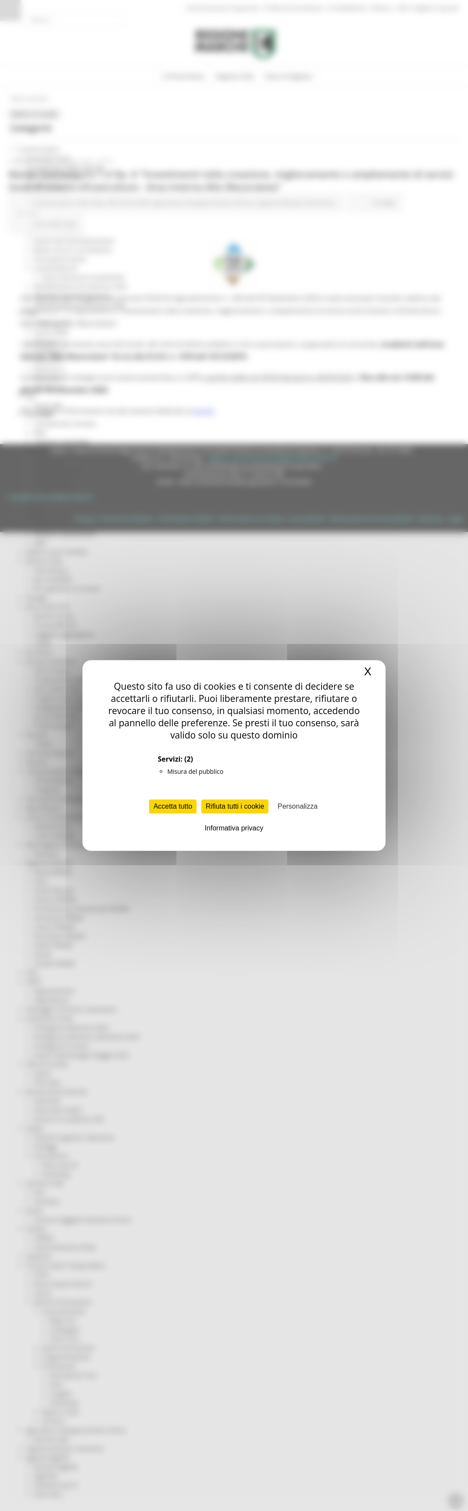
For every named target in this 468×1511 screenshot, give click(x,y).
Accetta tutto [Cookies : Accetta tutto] (172, 806)
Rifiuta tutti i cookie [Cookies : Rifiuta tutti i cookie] (235, 806)
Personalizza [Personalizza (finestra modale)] (298, 806)
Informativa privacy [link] (234, 828)
